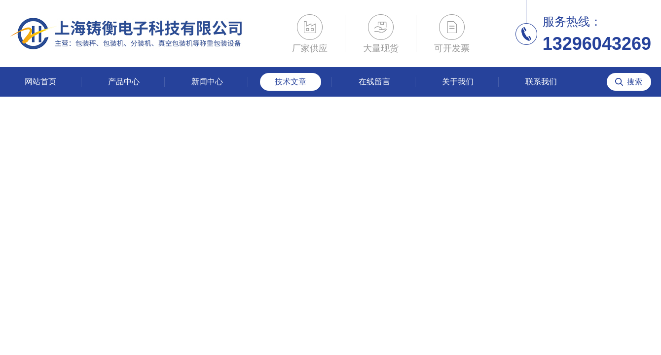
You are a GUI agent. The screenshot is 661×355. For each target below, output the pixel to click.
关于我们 (458, 81)
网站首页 (40, 81)
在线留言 (374, 81)
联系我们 (541, 81)
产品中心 (124, 81)
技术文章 (290, 81)
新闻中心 (207, 81)
